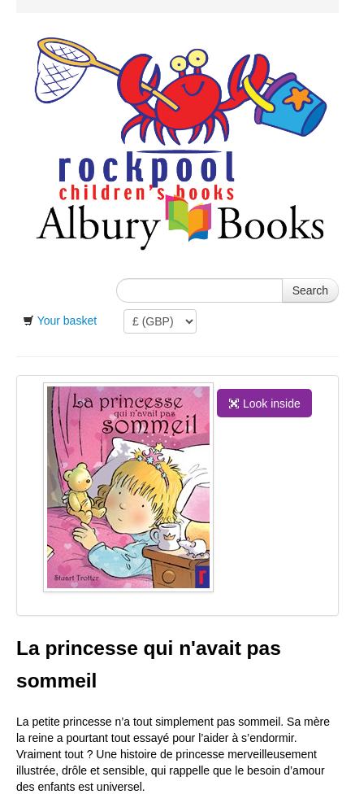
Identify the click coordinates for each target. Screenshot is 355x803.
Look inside (264, 403)
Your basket (67, 320)
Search (310, 290)
